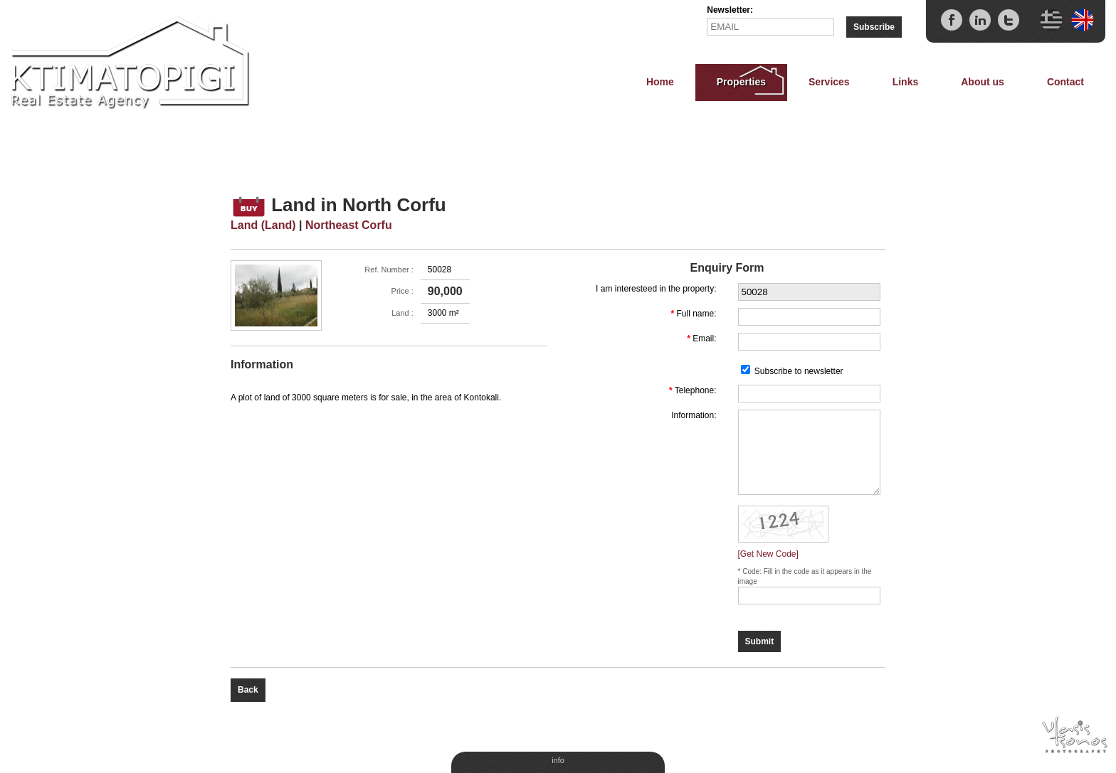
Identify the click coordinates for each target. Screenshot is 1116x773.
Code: (752, 571)
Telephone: (696, 390)
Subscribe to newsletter (798, 371)
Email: (704, 338)
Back (248, 690)
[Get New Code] (768, 554)
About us (982, 81)
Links (906, 81)
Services (829, 81)
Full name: (696, 314)
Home (660, 81)
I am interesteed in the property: (656, 289)
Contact (1065, 81)
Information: (693, 415)
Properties (741, 81)
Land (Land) (263, 225)
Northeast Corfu (348, 225)
